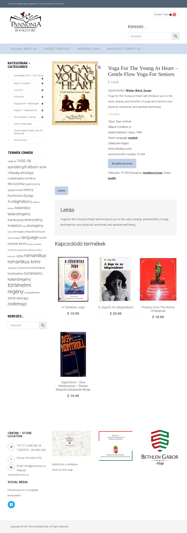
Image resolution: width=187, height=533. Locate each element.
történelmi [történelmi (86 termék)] (15, 274)
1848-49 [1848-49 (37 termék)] (12, 161)
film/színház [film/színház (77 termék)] (16, 184)
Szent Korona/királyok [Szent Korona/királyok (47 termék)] (31, 268)
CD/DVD (29, 90)
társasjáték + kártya (29, 117)
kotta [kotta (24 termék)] (10, 232)
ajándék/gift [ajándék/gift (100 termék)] (17, 167)
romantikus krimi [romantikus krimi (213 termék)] (24, 261)
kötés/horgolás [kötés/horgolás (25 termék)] (14, 238)
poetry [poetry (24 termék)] (30, 244)
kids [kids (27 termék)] (24, 226)
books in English (29, 83)
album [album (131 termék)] (33, 167)
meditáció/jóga (152, 172)
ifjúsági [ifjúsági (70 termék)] (28, 196)
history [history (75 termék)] (28, 190)
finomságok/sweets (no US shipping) (28, 132)
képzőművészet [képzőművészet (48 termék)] (35, 231)
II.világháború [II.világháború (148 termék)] (20, 201)
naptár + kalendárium (29, 110)
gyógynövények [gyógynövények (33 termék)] (15, 190)
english (133, 137)
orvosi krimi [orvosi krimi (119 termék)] (17, 243)
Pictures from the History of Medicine (158, 309)
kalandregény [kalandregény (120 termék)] (19, 214)
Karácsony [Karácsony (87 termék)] (16, 220)
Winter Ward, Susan (138, 90)
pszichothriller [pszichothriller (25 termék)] (20, 250)
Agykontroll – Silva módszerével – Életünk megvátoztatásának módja (73, 386)
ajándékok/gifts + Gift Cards (29, 76)
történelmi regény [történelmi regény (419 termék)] (19, 288)
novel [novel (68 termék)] (42, 237)
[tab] (61, 190)
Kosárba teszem (122, 163)
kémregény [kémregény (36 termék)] (19, 231)
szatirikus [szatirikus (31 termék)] (13, 268)
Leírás (61, 190)
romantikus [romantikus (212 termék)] (35, 255)
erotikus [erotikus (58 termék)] (30, 178)
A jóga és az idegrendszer (115, 307)
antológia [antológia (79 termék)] (26, 173)
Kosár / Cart (163, 14)
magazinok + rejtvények (29, 103)
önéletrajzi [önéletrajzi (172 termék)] (17, 303)
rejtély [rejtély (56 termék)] (20, 256)
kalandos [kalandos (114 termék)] (22, 208)
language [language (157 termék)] (30, 237)
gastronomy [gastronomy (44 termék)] (33, 184)
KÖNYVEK (29, 96)
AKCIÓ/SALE (20, 140)
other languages (23, 123)
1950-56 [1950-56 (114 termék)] (24, 161)
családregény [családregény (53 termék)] (16, 178)
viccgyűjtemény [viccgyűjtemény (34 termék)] (32, 292)
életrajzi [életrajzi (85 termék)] (22, 298)
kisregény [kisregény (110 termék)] (35, 225)
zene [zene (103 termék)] (12, 298)
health (112, 178)
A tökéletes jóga (73, 307)
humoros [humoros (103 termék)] (15, 195)
